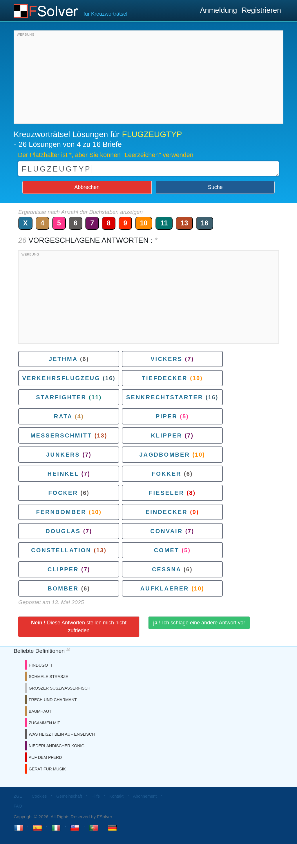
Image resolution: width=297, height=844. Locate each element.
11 (164, 223)
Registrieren (261, 10)
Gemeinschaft (69, 796)
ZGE (18, 796)
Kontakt (116, 796)
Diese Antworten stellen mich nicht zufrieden (78, 626)
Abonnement (145, 796)
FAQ (18, 806)
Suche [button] (215, 187)
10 (144, 223)
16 (205, 223)
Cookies (39, 796)
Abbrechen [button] (86, 187)
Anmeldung (218, 10)
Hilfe (95, 796)
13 (184, 223)
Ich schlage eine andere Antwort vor (199, 623)
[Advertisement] (148, 78)
